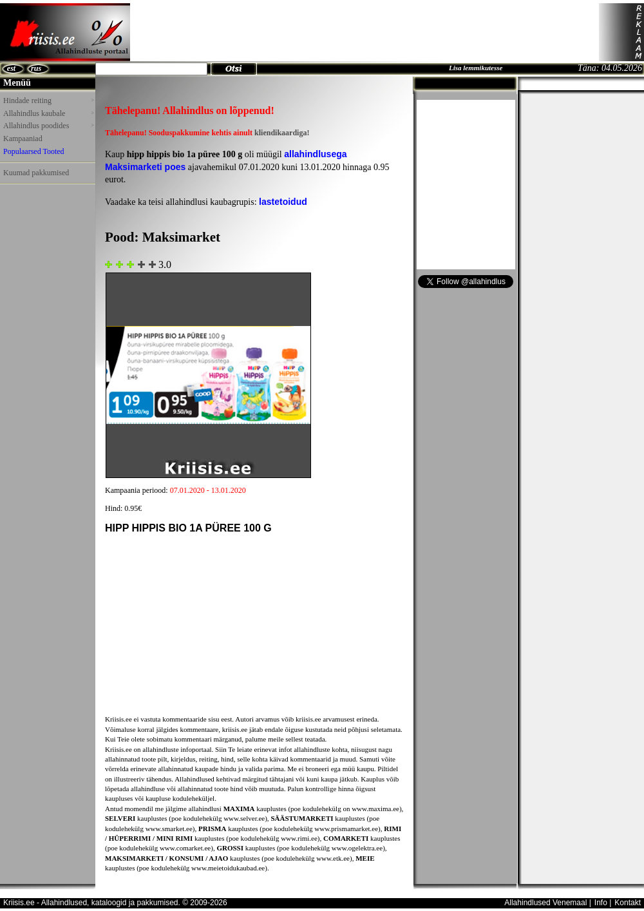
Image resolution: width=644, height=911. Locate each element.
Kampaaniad (23, 138)
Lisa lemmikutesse (475, 68)
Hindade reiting (48, 100)
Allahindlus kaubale (48, 113)
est (11, 68)
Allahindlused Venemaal (545, 902)
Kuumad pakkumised (36, 172)
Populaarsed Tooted (33, 151)
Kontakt (627, 902)
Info (600, 902)
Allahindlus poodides (48, 125)
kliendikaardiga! (281, 132)
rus (36, 68)
